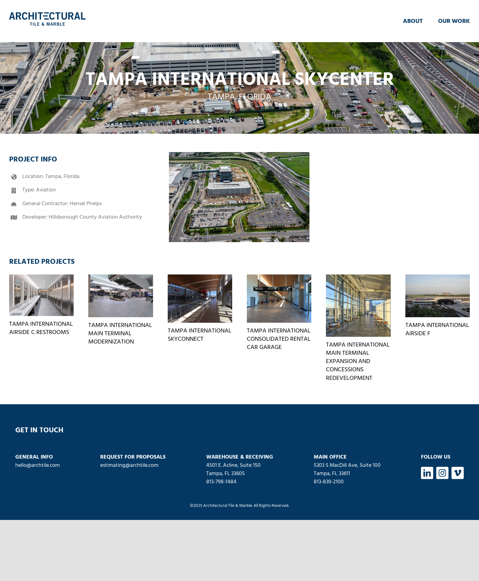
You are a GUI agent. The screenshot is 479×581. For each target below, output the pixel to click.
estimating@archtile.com (129, 465)
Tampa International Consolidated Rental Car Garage (279, 339)
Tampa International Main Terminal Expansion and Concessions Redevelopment (358, 361)
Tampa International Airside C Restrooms (41, 328)
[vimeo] (458, 473)
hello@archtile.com (37, 465)
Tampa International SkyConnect (200, 335)
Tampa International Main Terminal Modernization (120, 334)
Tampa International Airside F (437, 330)
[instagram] (442, 473)
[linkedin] (427, 473)
